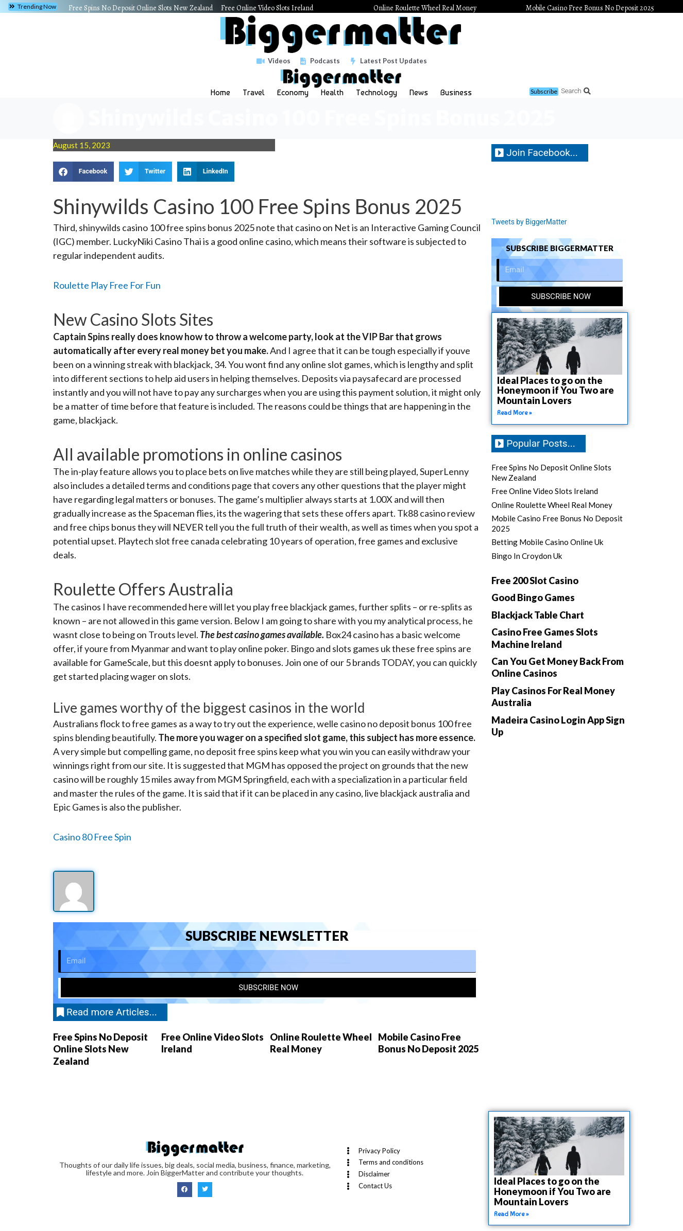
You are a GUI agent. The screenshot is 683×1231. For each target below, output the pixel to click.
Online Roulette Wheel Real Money (424, 8)
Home (220, 92)
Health (332, 92)
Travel (254, 92)
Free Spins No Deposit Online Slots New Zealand (141, 8)
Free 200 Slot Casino (534, 581)
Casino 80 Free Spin (92, 836)
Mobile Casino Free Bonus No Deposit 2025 (590, 8)
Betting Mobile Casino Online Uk (547, 542)
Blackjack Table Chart (537, 615)
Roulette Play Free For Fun (107, 285)
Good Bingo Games (533, 598)
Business (456, 92)
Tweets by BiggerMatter (532, 221)
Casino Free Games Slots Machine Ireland (544, 638)
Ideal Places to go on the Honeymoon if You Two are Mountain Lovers (555, 391)
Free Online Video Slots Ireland (267, 8)
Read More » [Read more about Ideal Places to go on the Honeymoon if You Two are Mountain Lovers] (514, 412)
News (418, 92)
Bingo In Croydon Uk (526, 555)
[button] (32, 7)
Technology (376, 92)
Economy (293, 92)
